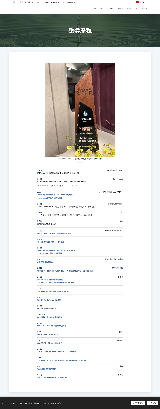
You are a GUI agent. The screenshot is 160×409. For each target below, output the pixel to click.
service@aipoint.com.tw (52, 2)
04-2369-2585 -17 (70, 2)
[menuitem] (124, 9)
